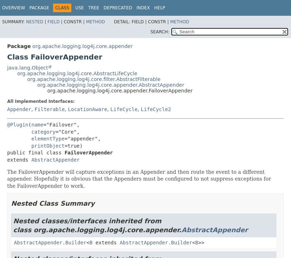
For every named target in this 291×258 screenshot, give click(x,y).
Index (143, 7)
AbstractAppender (55, 160)
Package (39, 7)
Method (95, 21)
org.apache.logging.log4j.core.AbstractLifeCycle (77, 73)
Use (79, 7)
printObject (48, 146)
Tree (93, 7)
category (43, 132)
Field (53, 21)
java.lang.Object (27, 68)
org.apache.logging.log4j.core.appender (82, 46)
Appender (19, 109)
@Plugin (17, 125)
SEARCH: (160, 31)
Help (159, 7)
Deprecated (118, 7)
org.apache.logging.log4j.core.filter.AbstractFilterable (94, 79)
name (37, 125)
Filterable (49, 109)
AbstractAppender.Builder (50, 242)
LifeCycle (124, 109)
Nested (34, 21)
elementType (48, 139)
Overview (13, 7)
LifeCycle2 (156, 109)
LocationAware (88, 109)
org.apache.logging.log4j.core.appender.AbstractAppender (110, 85)
